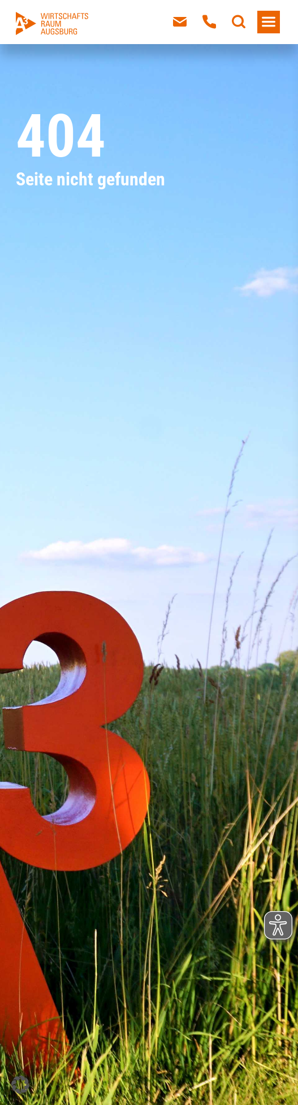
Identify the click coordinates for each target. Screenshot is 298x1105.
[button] (20, 1084)
